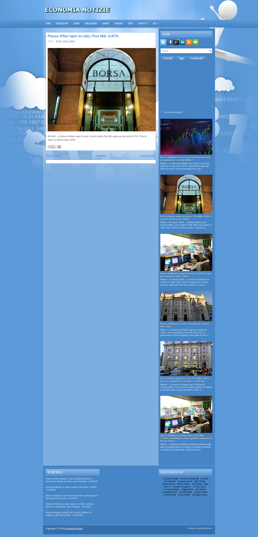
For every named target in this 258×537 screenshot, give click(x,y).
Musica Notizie (183, 484)
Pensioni (118, 23)
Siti (157, 22)
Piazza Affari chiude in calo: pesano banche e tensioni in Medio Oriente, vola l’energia (69, 480)
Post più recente (54, 155)
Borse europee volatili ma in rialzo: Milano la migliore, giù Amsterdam (68, 513)
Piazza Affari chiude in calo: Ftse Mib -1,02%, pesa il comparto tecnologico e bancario (185, 380)
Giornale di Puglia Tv (182, 486)
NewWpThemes (204, 528)
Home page (101, 155)
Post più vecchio (147, 155)
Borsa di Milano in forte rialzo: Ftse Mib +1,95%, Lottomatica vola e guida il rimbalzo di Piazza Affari (186, 438)
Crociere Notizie (201, 492)
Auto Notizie (200, 489)
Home (48, 23)
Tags (181, 58)
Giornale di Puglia (171, 478)
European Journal (184, 481)
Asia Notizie (196, 484)
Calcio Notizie (170, 494)
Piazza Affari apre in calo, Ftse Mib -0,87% (83, 36)
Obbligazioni (91, 23)
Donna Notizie (169, 484)
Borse (59, 41)
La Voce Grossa (199, 486)
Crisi (130, 23)
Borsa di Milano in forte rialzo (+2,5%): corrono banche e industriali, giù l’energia (70, 505)
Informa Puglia (185, 492)
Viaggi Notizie (187, 489)
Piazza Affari (62, 23)
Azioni (76, 23)
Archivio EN (197, 58)
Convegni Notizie (169, 492)
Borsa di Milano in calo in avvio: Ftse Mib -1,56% (71, 487)
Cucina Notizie (184, 494)
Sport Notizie (200, 481)
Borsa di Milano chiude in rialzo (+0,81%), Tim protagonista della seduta (185, 275)
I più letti (167, 58)
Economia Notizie (173, 112)
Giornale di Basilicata (189, 478)
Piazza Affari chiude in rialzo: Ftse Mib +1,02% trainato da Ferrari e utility (185, 218)
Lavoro (105, 23)
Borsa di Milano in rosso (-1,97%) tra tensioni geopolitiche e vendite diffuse (185, 158)
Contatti (142, 23)
